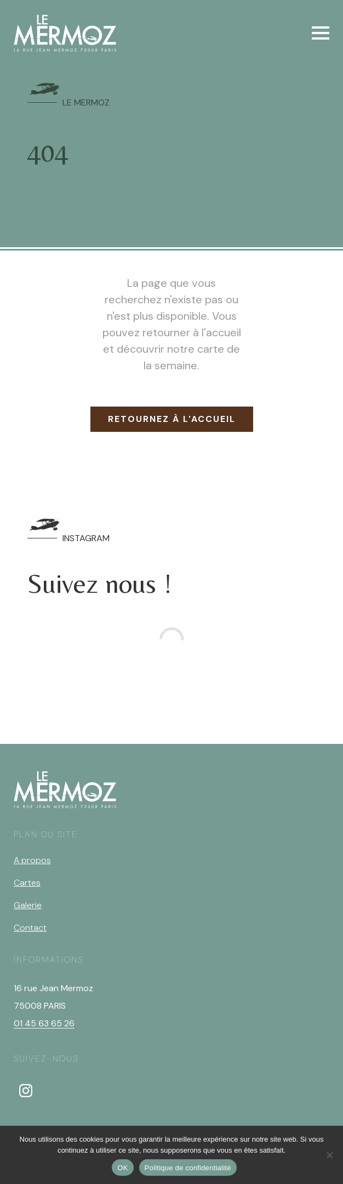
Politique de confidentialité (188, 1168)
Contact (30, 927)
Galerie (28, 905)
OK (122, 1168)
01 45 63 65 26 (44, 1023)
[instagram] (26, 1091)
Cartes (27, 882)
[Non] (329, 1154)
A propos (32, 860)
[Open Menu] (320, 33)
